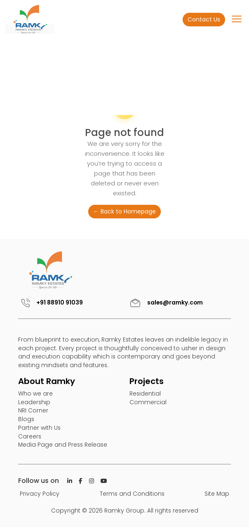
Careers (29, 436)
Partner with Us (39, 428)
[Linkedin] (69, 481)
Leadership (34, 402)
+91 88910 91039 (50, 302)
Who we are (35, 393)
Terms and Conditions (132, 494)
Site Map (216, 494)
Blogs (26, 419)
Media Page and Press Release (62, 444)
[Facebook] (80, 481)
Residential (145, 393)
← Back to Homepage (124, 211)
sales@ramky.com (165, 302)
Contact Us (204, 19)
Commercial (148, 402)
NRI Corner (33, 410)
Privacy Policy (39, 494)
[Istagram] (91, 481)
